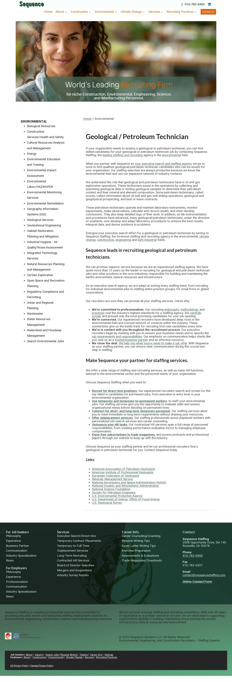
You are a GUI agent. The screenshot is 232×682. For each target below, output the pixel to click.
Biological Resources (41, 126)
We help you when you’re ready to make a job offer (153, 343)
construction (105, 240)
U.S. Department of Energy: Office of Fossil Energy (126, 499)
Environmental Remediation (45, 203)
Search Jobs (52, 654)
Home (48, 12)
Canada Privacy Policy (41, 665)
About (29, 654)
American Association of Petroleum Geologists (123, 469)
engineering (123, 240)
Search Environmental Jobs (45, 341)
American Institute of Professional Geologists (122, 472)
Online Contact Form (197, 581)
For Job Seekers (17, 532)
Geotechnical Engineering (44, 225)
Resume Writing (69, 654)
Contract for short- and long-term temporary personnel (131, 411)
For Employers (16, 568)
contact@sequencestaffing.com (204, 575)
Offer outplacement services (112, 418)
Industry (39, 654)
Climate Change (74, 657)
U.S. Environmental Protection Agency (117, 496)
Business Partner (17, 546)
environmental (171, 155)
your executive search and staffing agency (163, 164)
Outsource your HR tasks (109, 424)
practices (98, 313)
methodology (189, 309)
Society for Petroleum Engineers (114, 492)
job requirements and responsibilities (117, 336)
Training (83, 654)
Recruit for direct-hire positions (114, 391)
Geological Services (40, 220)
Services (63, 532)
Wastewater (35, 313)
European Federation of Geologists (115, 476)
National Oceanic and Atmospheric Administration (125, 486)
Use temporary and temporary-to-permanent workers (129, 401)
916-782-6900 (193, 555)
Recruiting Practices (106, 657)
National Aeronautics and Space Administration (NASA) (129, 482)
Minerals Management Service (112, 479)
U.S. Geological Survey (107, 503)
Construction (39, 657)
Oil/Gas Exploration (40, 275)
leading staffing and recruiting (123, 155)
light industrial (147, 240)
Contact (189, 532)
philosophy (171, 309)
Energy (31, 154)
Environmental (34, 121)
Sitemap (109, 654)
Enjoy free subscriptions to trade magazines (123, 434)
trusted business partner (131, 340)
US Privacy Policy (19, 665)
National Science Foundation (111, 489)
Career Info (130, 532)
